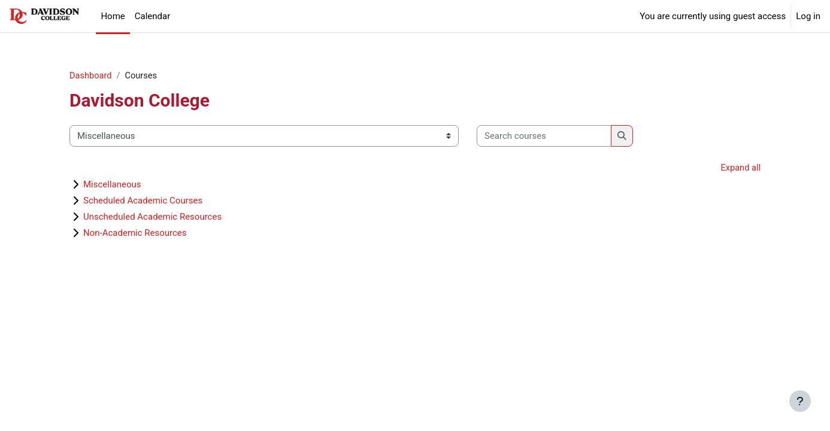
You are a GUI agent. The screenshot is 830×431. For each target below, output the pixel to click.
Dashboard (91, 76)
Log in (808, 16)
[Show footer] (800, 401)
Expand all (740, 168)
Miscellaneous (112, 185)
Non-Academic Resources (135, 234)
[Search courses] (544, 137)
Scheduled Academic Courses (142, 201)
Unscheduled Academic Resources (152, 218)
